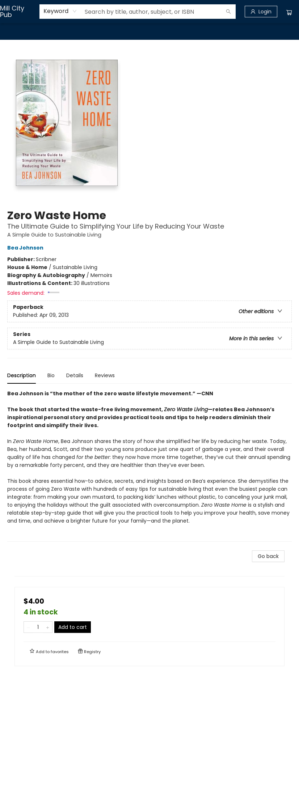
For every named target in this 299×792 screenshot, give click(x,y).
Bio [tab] (51, 375)
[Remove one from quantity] (28, 627)
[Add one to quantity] (47, 627)
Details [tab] (74, 375)
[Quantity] (38, 627)
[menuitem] (15, 31)
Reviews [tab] (105, 375)
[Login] (261, 11)
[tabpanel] (149, 465)
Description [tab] (21, 375)
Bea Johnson (26, 247)
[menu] (149, 31)
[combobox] (60, 11)
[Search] (228, 11)
